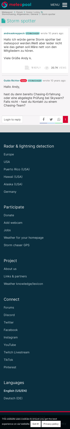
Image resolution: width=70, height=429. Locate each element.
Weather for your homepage (23, 237)
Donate (9, 215)
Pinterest (10, 367)
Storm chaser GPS (16, 245)
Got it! (35, 423)
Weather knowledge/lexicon (23, 284)
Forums (9, 307)
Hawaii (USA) (13, 177)
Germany (10, 191)
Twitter (9, 322)
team (23, 81)
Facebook (11, 330)
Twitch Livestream (16, 352)
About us (10, 269)
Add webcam (13, 222)
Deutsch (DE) (13, 398)
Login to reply (12, 119)
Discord (9, 315)
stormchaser (32, 33)
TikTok (8, 360)
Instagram (11, 337)
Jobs (7, 230)
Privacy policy (51, 423)
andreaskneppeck (14, 33)
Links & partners (15, 276)
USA (7, 162)
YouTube (10, 345)
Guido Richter (12, 80)
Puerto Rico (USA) (17, 169)
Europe (9, 154)
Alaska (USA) (13, 184)
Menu (59, 5)
